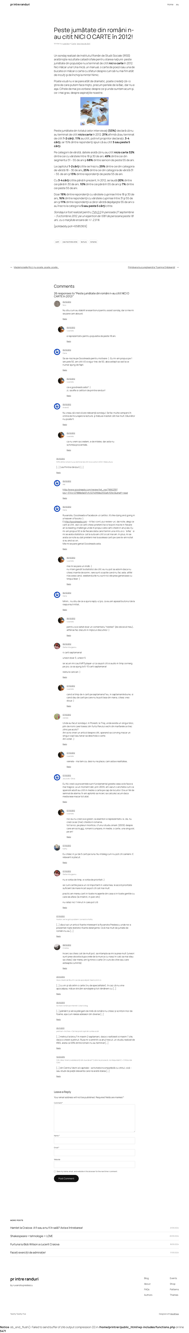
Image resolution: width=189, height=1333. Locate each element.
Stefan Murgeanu (69, 647)
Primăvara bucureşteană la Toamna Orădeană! (151, 267)
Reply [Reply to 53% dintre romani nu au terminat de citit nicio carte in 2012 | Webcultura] (58, 472)
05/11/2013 (60, 1028)
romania (93, 242)
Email (56, 1147)
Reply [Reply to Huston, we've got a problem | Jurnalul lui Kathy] (58, 936)
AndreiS (66, 407)
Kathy (65, 848)
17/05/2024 (174, 1252)
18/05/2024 (174, 1244)
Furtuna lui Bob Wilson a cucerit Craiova (34, 1244)
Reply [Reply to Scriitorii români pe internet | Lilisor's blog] (58, 1019)
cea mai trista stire (69, 242)
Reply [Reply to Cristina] (65, 968)
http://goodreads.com (75, 521)
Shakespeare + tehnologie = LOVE (31, 1236)
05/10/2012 (67, 302)
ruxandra (65, 43)
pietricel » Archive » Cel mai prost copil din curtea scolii (77, 1031)
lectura (84, 242)
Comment (58, 1103)
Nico (64, 305)
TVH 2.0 (96, 212)
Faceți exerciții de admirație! (28, 1252)
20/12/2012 (60, 977)
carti (57, 242)
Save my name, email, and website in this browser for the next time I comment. (87, 1171)
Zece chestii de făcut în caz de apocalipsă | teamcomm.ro (78, 980)
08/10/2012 (67, 945)
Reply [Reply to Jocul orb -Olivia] (65, 802)
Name (57, 1135)
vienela (65, 718)
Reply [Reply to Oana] (65, 370)
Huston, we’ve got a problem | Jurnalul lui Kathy (74, 919)
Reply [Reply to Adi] (65, 498)
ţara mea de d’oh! (83, 43)
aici (82, 828)
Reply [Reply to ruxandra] (69, 341)
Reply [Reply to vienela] (65, 744)
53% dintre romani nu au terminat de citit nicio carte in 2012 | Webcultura (84, 462)
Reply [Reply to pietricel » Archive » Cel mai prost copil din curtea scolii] (58, 1048)
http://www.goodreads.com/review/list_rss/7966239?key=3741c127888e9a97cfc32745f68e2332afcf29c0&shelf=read (95, 491)
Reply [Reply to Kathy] (65, 862)
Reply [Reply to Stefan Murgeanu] (65, 677)
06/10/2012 (67, 507)
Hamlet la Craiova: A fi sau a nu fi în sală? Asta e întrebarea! (46, 1227)
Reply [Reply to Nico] (65, 319)
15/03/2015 (60, 1057)
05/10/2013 (60, 1002)
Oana (65, 353)
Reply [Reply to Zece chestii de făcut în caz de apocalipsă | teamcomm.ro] (58, 994)
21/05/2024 (174, 1228)
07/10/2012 (71, 686)
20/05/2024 (174, 1236)
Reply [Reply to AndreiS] (65, 424)
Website (57, 1159)
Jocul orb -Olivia (69, 778)
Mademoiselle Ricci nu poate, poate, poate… (36, 267)
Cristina (66, 948)
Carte (73, 43)
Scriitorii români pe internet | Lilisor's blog (72, 1005)
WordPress (174, 1314)
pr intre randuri (20, 4)
